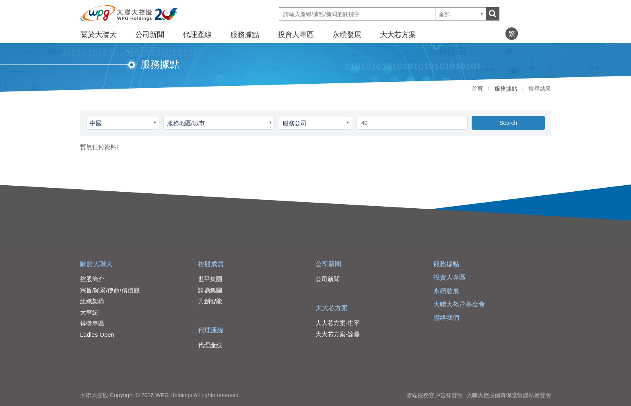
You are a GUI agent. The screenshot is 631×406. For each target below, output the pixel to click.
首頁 (477, 88)
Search (508, 123)
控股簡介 (92, 279)
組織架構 (92, 301)
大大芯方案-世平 (338, 322)
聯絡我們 (446, 317)
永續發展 (346, 35)
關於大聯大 (98, 35)
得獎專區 (92, 323)
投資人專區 (296, 35)
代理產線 (197, 35)
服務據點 (244, 35)
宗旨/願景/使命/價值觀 (110, 290)
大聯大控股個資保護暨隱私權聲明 (508, 395)
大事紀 (89, 312)
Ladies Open (97, 334)
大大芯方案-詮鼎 (338, 334)
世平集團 (210, 279)
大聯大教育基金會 (459, 304)
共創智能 (210, 301)
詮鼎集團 (210, 290)
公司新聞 (149, 35)
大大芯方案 (398, 35)
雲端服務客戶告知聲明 (434, 395)
